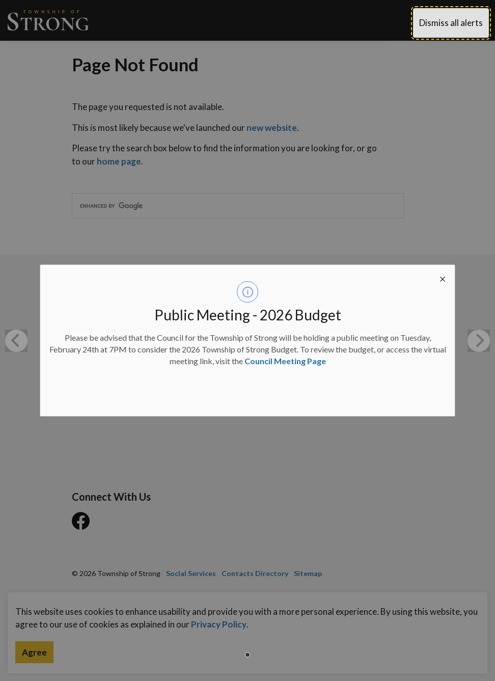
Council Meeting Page (285, 361)
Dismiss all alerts (451, 22)
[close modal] (442, 277)
